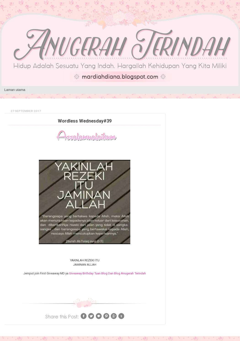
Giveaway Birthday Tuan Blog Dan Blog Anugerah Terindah (107, 273)
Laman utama (14, 90)
